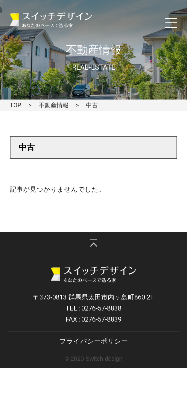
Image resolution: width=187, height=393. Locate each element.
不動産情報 (54, 105)
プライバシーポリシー (94, 341)
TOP (15, 105)
